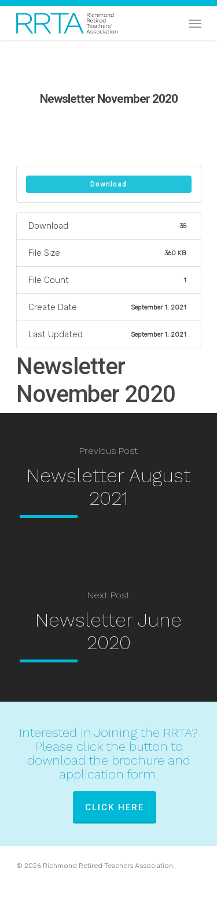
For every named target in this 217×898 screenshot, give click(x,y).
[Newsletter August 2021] (108, 485)
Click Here (114, 807)
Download (108, 184)
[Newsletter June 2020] (108, 629)
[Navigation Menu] (195, 23)
